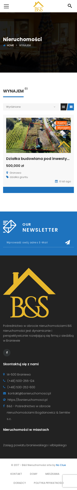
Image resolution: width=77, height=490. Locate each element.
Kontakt (16, 474)
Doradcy (20, 483)
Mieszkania (52, 474)
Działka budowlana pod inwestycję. (39, 158)
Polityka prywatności (49, 483)
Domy (33, 474)
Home (10, 45)
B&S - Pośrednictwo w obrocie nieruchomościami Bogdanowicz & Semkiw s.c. (38, 412)
